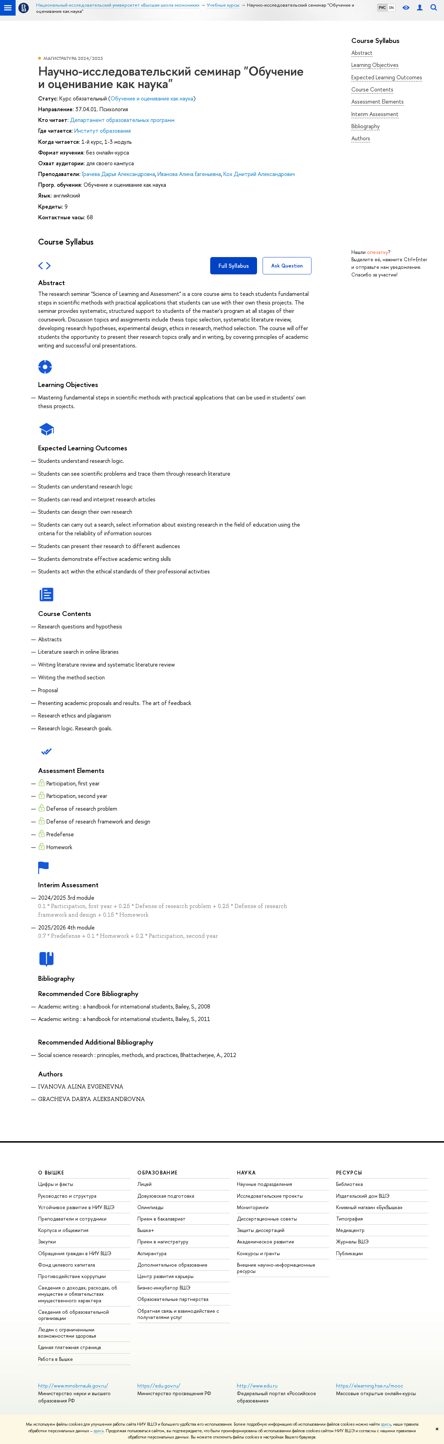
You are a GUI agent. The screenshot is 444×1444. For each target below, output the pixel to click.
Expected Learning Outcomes (386, 77)
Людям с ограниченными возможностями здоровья (67, 1332)
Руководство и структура (67, 1195)
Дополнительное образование (172, 1264)
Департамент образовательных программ (122, 120)
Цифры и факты (55, 1184)
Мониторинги (252, 1207)
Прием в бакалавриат (161, 1218)
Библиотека (349, 1184)
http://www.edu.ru (257, 1385)
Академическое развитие (265, 1241)
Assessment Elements (377, 101)
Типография (349, 1218)
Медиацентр (350, 1230)
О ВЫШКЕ (51, 1172)
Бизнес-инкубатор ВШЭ (163, 1287)
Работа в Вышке (55, 1359)
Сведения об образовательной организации (73, 1315)
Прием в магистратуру (162, 1241)
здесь (386, 1424)
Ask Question (287, 265)
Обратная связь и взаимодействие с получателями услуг (178, 1313)
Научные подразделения (264, 1184)
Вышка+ (145, 1230)
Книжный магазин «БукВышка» (369, 1207)
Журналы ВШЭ (352, 1241)
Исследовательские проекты (270, 1195)
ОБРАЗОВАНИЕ (157, 1172)
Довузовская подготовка (165, 1195)
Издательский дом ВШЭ (363, 1195)
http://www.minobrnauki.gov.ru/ (73, 1385)
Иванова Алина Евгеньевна (189, 174)
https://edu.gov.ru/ (158, 1385)
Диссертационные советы (267, 1218)
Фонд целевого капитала (66, 1264)
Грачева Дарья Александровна (118, 174)
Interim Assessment (375, 114)
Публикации (349, 1253)
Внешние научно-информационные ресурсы (276, 1267)
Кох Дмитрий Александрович (259, 174)
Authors (360, 138)
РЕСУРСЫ (349, 1172)
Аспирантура (151, 1253)
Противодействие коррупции (72, 1276)
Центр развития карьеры (165, 1276)
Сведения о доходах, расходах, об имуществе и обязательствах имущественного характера (77, 1293)
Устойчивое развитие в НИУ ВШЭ (76, 1207)
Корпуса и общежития (63, 1230)
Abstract (362, 52)
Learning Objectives (375, 65)
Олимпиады (150, 1207)
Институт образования (102, 130)
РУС (382, 7)
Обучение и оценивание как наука (152, 98)
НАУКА (246, 1172)
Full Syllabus (234, 266)
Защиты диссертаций (260, 1230)
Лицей (144, 1184)
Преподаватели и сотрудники (72, 1218)
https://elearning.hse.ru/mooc (369, 1385)
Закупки (47, 1241)
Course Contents (372, 89)
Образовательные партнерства (172, 1299)
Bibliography (365, 126)
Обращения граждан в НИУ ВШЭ (74, 1253)
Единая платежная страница (69, 1347)
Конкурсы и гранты (258, 1253)
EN (391, 7)
